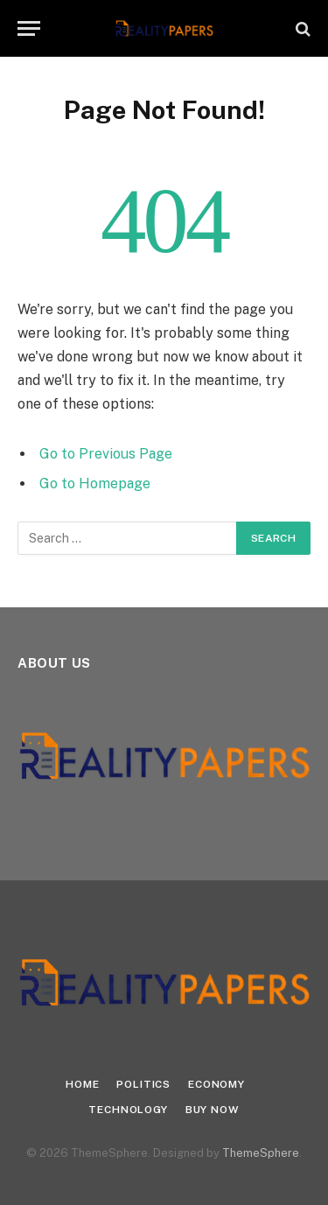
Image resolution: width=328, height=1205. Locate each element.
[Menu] (28, 28)
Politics (143, 1084)
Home (82, 1084)
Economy (216, 1084)
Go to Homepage (94, 483)
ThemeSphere (260, 1152)
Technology (127, 1109)
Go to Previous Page (105, 453)
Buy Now (212, 1109)
